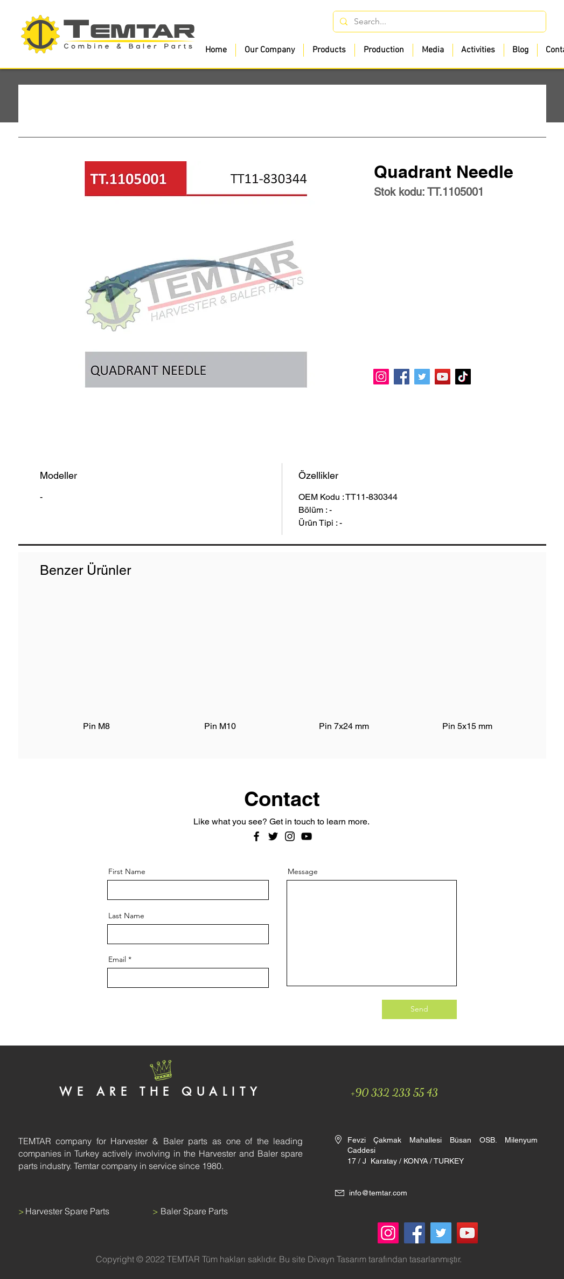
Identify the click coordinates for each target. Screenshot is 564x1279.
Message (303, 871)
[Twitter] (422, 376)
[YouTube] (442, 376)
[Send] (419, 1009)
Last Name (126, 915)
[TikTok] (463, 376)
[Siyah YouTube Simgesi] (306, 836)
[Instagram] (381, 376)
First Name (126, 871)
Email (117, 959)
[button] (328, 50)
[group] (282, 672)
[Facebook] (401, 376)
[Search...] (438, 21)
